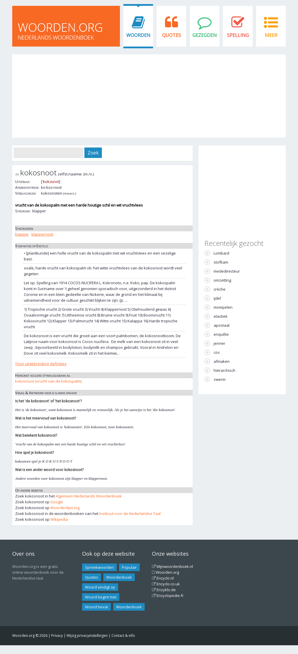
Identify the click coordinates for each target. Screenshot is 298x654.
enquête (221, 334)
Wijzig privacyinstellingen (87, 635)
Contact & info (123, 635)
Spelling (238, 35)
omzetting (222, 280)
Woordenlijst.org (64, 507)
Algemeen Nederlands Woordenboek (89, 496)
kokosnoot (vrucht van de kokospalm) (48, 381)
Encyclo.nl (165, 578)
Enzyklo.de (166, 589)
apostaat (222, 325)
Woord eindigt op (100, 587)
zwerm (220, 379)
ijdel (217, 298)
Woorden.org (167, 572)
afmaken (222, 361)
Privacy (57, 635)
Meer (271, 35)
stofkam (221, 262)
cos (217, 352)
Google (56, 501)
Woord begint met (100, 597)
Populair (129, 567)
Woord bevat (96, 606)
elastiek (221, 316)
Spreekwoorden (99, 567)
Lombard (221, 253)
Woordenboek (119, 577)
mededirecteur (227, 271)
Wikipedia (59, 519)
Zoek (93, 153)
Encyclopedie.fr (170, 595)
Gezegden (204, 35)
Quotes (171, 35)
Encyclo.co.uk (168, 584)
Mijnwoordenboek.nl (175, 566)
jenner (219, 343)
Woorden (138, 35)
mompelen (223, 307)
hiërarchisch (224, 370)
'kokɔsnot (50, 181)
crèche (220, 289)
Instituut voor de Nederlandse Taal (130, 513)
